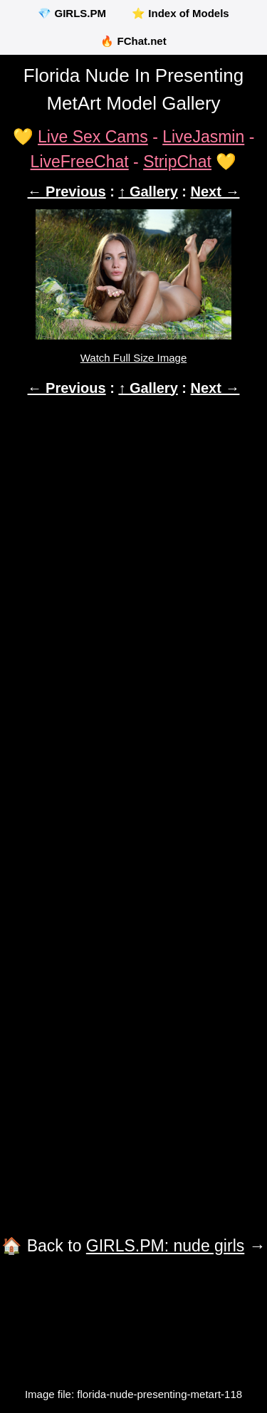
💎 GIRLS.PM (72, 13)
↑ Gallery (147, 191)
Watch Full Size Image (133, 358)
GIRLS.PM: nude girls (165, 1245)
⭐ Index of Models (180, 13)
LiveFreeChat (80, 161)
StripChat (177, 161)
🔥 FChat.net (133, 41)
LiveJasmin (203, 136)
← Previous (67, 191)
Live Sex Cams (93, 136)
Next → (215, 191)
